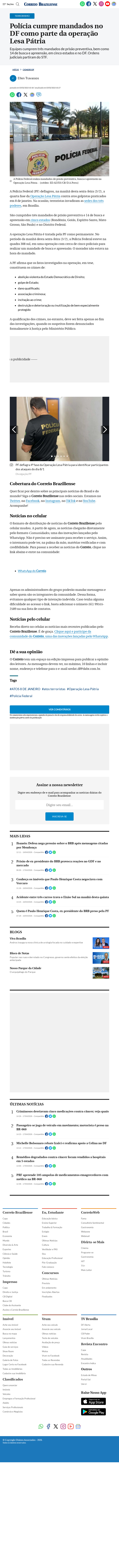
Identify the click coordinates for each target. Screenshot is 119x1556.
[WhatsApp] (82, 5)
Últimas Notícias (50, 1498)
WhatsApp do (32, 673)
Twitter (15, 552)
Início (15, 69)
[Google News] (113, 5)
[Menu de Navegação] (8, 4)
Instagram (52, 552)
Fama (83, 1476)
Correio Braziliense (17, 1470)
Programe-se (87, 1510)
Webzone (85, 1489)
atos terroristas (54, 791)
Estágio (45, 1489)
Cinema (84, 1505)
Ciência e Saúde (10, 1511)
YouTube (89, 552)
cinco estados (40, 271)
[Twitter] (94, 5)
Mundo (6, 1498)
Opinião (6, 1515)
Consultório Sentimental (92, 1480)
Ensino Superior (49, 1480)
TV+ (83, 1523)
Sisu (44, 1511)
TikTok (71, 552)
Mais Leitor (86, 1527)
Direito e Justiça (10, 1549)
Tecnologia (8, 1524)
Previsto (46, 1540)
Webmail (85, 1493)
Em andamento (49, 1545)
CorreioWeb (90, 1470)
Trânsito (6, 1533)
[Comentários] (38, 96)
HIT (83, 1518)
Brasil (5, 1489)
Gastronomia (87, 1484)
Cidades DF (28, 69)
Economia (7, 1493)
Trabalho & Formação (52, 1484)
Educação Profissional (52, 1515)
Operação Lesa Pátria (45, 196)
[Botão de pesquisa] (17, 4)
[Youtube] (107, 5)
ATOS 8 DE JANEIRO (26, 791)
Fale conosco (48, 1524)
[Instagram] (101, 5)
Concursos (50, 1530)
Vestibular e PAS (50, 1506)
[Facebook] (88, 5)
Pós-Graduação (49, 1520)
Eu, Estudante (53, 1470)
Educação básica (50, 1476)
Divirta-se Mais (92, 1500)
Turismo (6, 1529)
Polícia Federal (22, 798)
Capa (5, 1476)
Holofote (7, 1520)
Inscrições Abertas (51, 1549)
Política (6, 1484)
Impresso (10, 1539)
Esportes (7, 1506)
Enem (44, 1493)
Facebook (32, 552)
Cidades (6, 1480)
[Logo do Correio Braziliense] (40, 4)
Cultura (45, 1502)
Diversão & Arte (10, 1502)
